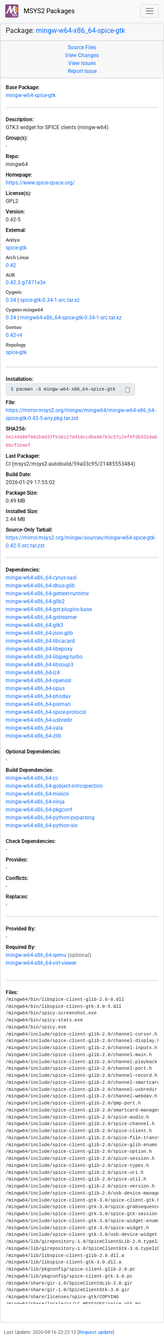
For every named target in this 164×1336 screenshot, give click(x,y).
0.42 (11, 265)
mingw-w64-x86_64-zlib (33, 736)
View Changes (82, 55)
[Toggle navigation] (149, 11)
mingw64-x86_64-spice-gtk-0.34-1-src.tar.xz (71, 318)
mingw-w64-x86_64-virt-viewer (41, 963)
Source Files (82, 47)
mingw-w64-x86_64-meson (37, 794)
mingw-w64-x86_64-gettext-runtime (47, 593)
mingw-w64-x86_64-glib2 (35, 601)
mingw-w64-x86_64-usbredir (39, 720)
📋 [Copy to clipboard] (127, 390)
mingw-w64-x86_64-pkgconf (39, 810)
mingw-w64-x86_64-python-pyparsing (50, 818)
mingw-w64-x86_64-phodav (38, 696)
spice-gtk (16, 248)
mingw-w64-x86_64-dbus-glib (40, 586)
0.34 (11, 300)
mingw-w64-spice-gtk (31, 95)
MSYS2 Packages (40, 11)
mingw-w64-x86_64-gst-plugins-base (49, 609)
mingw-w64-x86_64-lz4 (33, 673)
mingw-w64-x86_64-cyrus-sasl (41, 578)
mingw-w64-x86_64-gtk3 (34, 625)
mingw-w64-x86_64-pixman (38, 704)
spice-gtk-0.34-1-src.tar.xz (50, 300)
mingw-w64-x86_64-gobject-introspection (54, 786)
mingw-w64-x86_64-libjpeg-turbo (44, 657)
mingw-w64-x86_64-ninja (35, 802)
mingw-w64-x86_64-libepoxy (39, 649)
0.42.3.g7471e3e (25, 282)
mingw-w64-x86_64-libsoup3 (39, 665)
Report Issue (82, 71)
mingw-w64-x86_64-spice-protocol (46, 712)
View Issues (82, 63)
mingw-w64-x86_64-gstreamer (41, 617)
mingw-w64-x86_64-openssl (38, 680)
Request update (96, 1332)
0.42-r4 (14, 335)
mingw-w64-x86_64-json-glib (39, 633)
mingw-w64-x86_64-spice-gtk (80, 30)
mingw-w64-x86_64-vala (34, 728)
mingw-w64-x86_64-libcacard (40, 641)
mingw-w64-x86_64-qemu (36, 955)
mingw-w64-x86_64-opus (35, 688)
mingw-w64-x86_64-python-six (41, 825)
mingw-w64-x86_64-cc (32, 778)
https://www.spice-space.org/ (40, 183)
